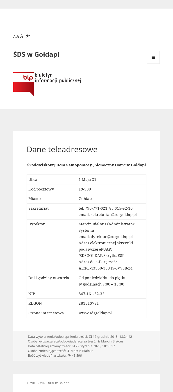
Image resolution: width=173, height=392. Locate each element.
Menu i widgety (153, 63)
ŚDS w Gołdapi (36, 54)
